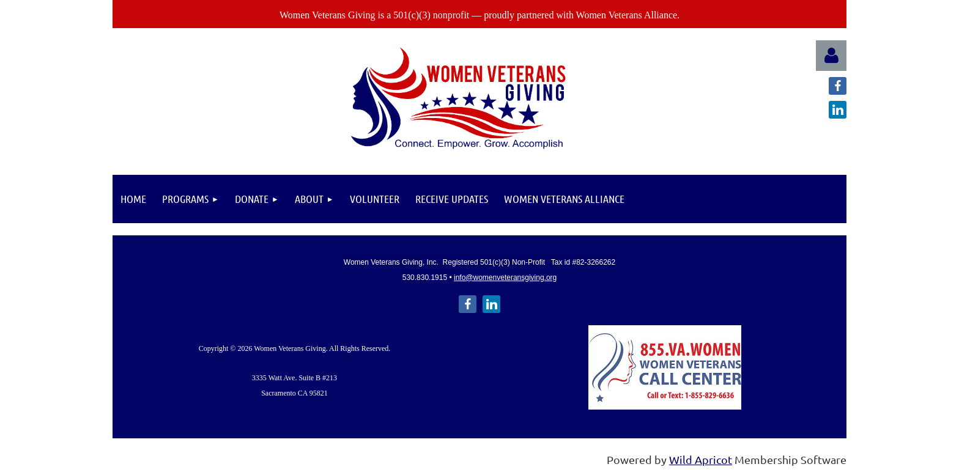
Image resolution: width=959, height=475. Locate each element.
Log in (831, 55)
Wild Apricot (700, 459)
